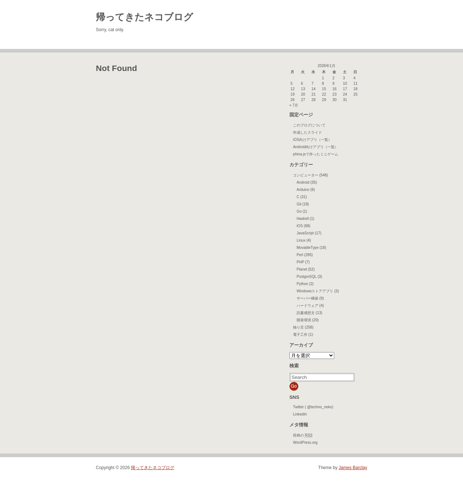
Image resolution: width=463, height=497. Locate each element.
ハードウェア (307, 306)
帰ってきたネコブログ (144, 17)
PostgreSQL (307, 277)
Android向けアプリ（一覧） (315, 147)
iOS (300, 226)
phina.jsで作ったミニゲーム (315, 154)
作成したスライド (307, 132)
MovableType (308, 248)
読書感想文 (306, 313)
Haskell (303, 219)
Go (299, 211)
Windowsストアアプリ (315, 291)
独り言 (298, 327)
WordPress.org (305, 442)
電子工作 (300, 335)
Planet (302, 269)
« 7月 (293, 105)
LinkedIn (300, 414)
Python (302, 284)
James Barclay (353, 467)
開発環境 (304, 320)
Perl (300, 255)
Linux (301, 240)
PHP (300, 262)
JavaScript (305, 233)
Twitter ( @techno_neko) (313, 407)
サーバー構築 (307, 298)
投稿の (303, 435)
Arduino (303, 190)
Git (299, 204)
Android (303, 182)
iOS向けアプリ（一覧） (312, 140)
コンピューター (305, 175)
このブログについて (309, 125)
